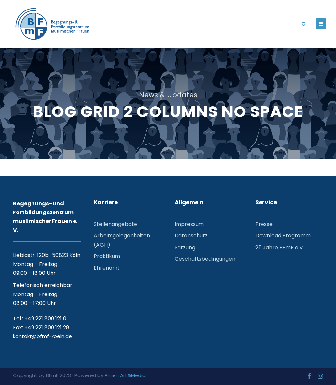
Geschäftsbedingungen (205, 259)
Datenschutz (191, 235)
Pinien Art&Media (125, 375)
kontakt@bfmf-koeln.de (42, 336)
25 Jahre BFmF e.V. (279, 247)
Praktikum (107, 256)
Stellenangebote (115, 224)
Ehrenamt (107, 268)
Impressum (189, 224)
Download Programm (283, 235)
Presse (264, 224)
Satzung (185, 247)
